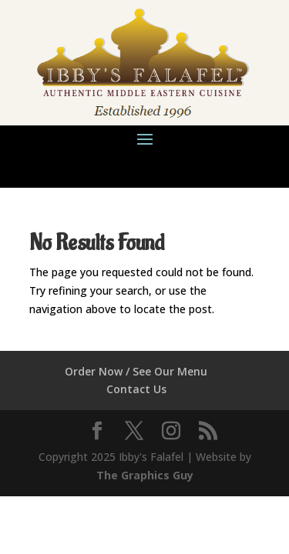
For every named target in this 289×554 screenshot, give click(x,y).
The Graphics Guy (144, 475)
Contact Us (136, 389)
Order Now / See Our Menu (136, 371)
